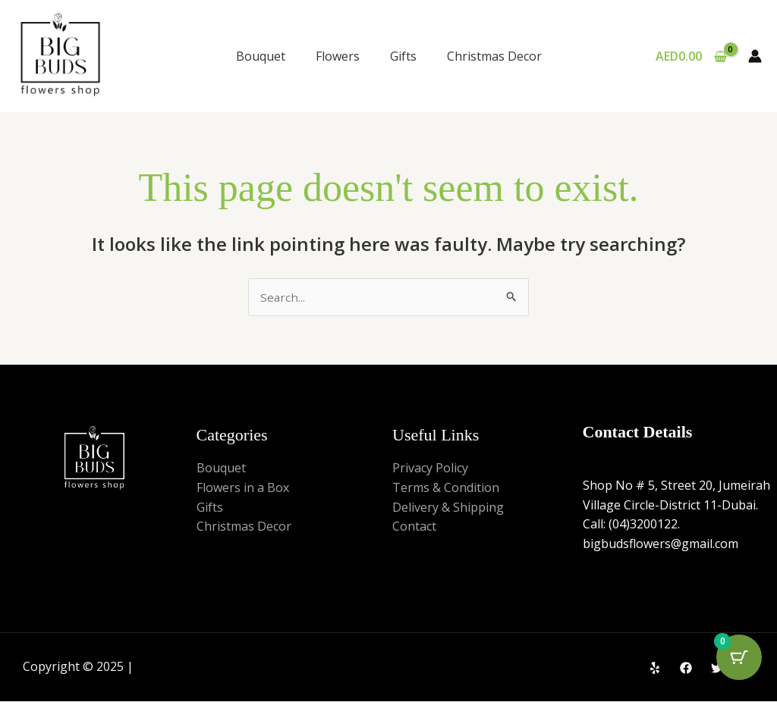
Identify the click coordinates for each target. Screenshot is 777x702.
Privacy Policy (430, 469)
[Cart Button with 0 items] (739, 664)
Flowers (338, 56)
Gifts (403, 56)
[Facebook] (686, 669)
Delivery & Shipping (448, 508)
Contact (414, 527)
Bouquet (260, 56)
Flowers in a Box (243, 488)
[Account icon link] (755, 56)
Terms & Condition (445, 488)
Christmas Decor (494, 56)
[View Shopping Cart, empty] (691, 56)
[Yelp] (655, 669)
